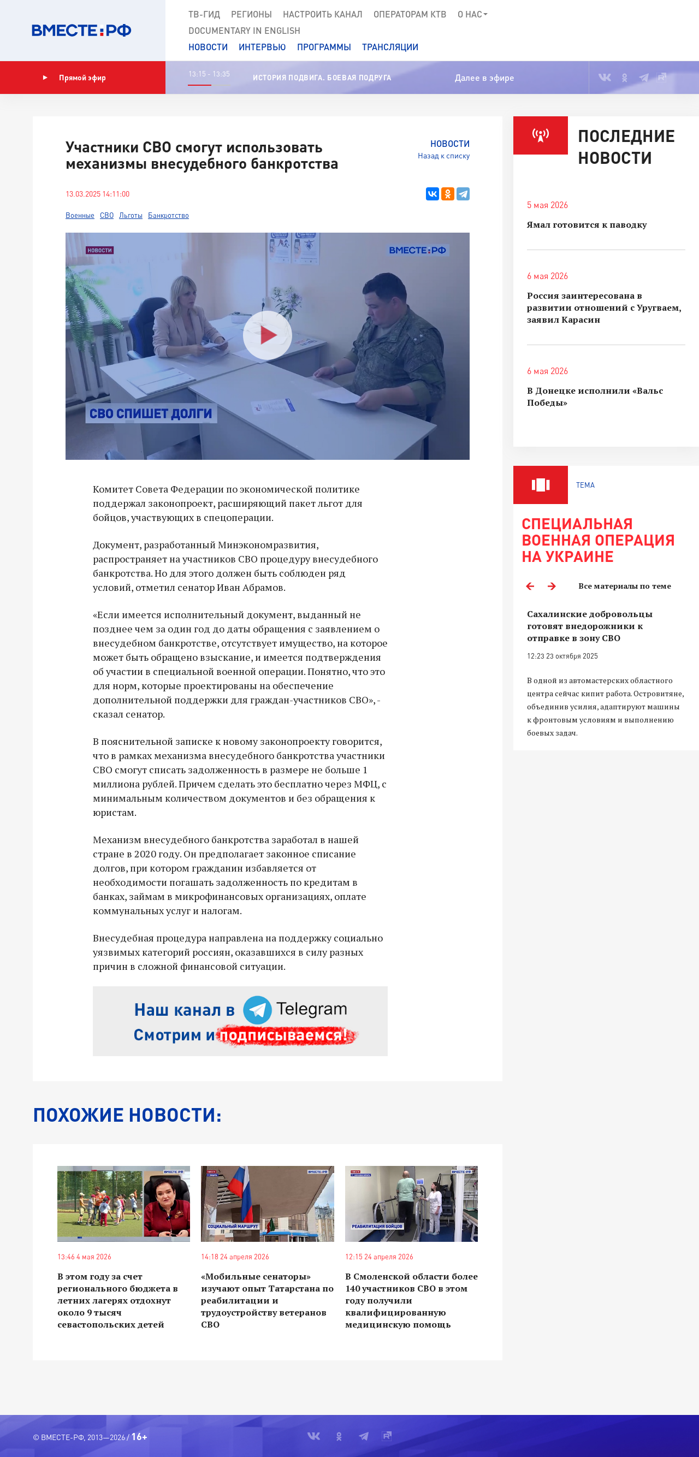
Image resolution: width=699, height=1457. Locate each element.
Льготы (131, 215)
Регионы (251, 14)
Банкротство (168, 215)
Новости (208, 47)
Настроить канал (323, 14)
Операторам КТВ (410, 14)
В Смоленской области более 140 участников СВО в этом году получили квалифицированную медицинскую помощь (411, 1300)
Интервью (262, 47)
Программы (324, 47)
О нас (473, 14)
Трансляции (390, 47)
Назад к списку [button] (444, 155)
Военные (80, 215)
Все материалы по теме (625, 586)
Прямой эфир (74, 77)
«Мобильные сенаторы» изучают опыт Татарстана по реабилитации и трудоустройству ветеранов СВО (267, 1300)
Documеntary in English (244, 30)
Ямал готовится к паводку (587, 224)
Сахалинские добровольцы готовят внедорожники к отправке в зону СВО (590, 626)
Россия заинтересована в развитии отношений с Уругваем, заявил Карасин (604, 307)
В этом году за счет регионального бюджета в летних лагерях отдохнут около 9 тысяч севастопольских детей (117, 1300)
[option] (606, 673)
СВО (107, 215)
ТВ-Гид (204, 14)
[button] (651, 30)
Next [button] (551, 586)
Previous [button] (530, 586)
